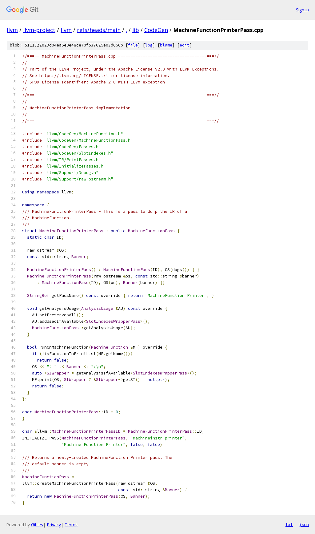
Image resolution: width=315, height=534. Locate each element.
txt (289, 524)
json (304, 524)
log (149, 45)
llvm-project (39, 30)
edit (184, 45)
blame (166, 45)
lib (135, 30)
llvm (12, 30)
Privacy (54, 525)
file (133, 45)
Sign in (302, 10)
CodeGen (156, 30)
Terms (71, 525)
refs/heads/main (99, 30)
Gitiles (37, 525)
